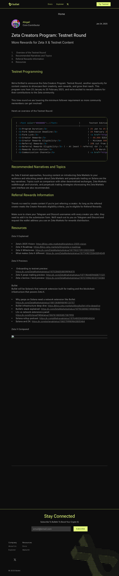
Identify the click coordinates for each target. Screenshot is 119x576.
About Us (12, 546)
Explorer (60, 4)
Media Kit (26, 550)
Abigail (26, 22)
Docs (50, 4)
